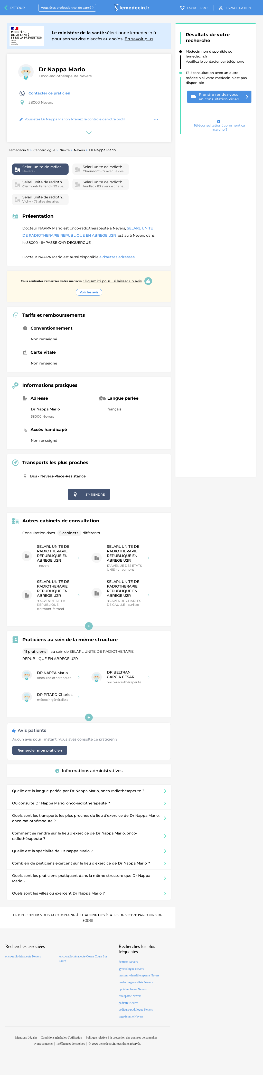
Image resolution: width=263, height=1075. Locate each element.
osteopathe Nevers (130, 996)
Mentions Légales (26, 1037)
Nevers (79, 150)
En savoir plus (139, 38)
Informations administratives (89, 770)
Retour (17, 8)
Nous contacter (43, 1043)
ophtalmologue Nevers (133, 989)
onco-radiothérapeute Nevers (23, 956)
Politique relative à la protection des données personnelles (121, 1037)
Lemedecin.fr (19, 150)
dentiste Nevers (128, 962)
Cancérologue (44, 150)
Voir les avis (89, 292)
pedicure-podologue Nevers (136, 1009)
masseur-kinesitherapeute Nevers (139, 975)
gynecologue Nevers (131, 969)
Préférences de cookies (71, 1043)
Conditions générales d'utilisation (61, 1037)
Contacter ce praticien (45, 93)
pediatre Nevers (128, 1003)
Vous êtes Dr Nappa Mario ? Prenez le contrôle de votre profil (72, 119)
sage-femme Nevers (131, 1016)
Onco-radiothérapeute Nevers (65, 76)
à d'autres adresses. (117, 257)
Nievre (65, 150)
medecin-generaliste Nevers (136, 982)
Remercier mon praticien (39, 750)
